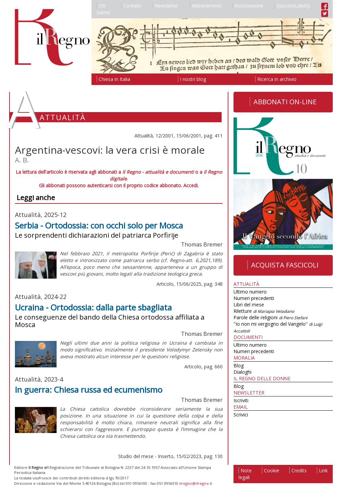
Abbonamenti (205, 5)
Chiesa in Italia (113, 79)
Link (322, 470)
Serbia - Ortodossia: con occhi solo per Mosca (99, 225)
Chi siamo (103, 9)
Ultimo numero (250, 291)
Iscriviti (240, 400)
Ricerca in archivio (276, 79)
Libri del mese (248, 304)
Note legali (245, 473)
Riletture (263, 311)
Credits (298, 470)
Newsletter (165, 5)
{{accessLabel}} (292, 5)
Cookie (270, 470)
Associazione (247, 5)
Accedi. (191, 185)
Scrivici (240, 414)
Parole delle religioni (270, 317)
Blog (238, 365)
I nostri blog (192, 79)
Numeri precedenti (253, 298)
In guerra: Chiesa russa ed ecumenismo (88, 389)
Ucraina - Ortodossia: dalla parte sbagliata (93, 307)
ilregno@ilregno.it (195, 483)
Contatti (131, 5)
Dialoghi (242, 372)
